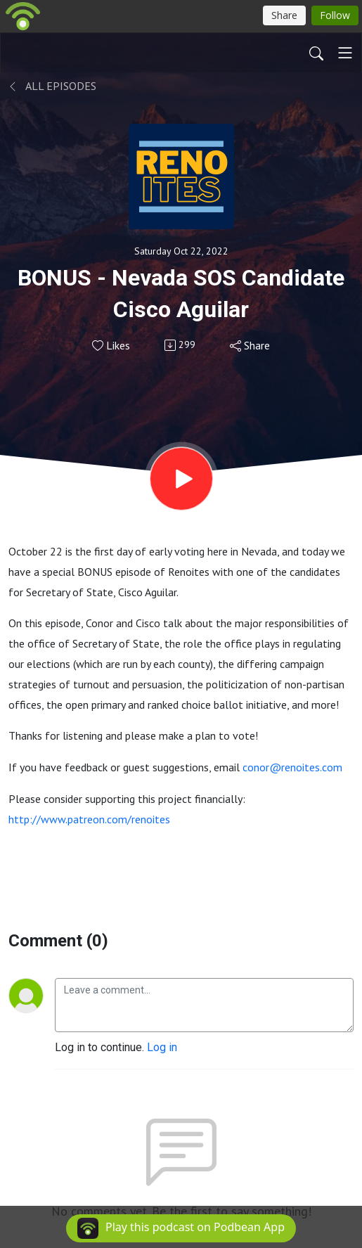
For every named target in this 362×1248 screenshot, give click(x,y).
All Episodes (52, 86)
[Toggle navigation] (345, 52)
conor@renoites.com (292, 767)
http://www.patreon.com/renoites (89, 819)
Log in (162, 1047)
